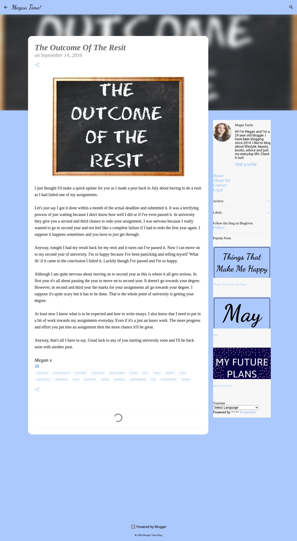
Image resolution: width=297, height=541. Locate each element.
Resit (105, 379)
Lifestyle (43, 379)
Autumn (80, 373)
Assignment (61, 373)
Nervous (61, 379)
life (182, 373)
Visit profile (246, 164)
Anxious (42, 373)
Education (116, 373)
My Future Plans (222, 385)
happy (170, 373)
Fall (157, 373)
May (215, 335)
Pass (76, 379)
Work (186, 379)
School (119, 379)
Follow (219, 227)
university (168, 379)
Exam (133, 373)
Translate (243, 412)
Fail (145, 373)
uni (153, 379)
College (98, 373)
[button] (37, 65)
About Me (222, 180)
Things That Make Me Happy (230, 284)
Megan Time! (26, 7)
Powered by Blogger (148, 527)
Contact (220, 185)
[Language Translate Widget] (235, 407)
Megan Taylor (244, 125)
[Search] (47, 7)
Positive (90, 379)
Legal (218, 190)
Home (218, 175)
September (138, 379)
